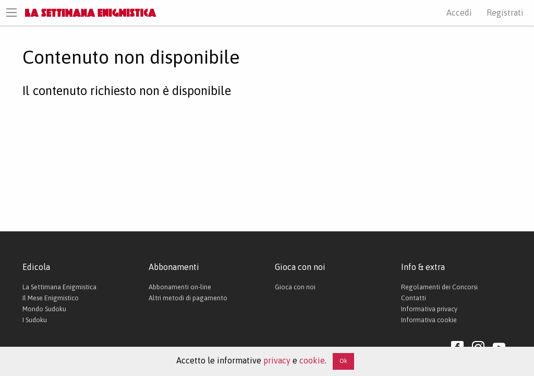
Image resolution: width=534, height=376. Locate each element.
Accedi (459, 12)
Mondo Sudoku (44, 309)
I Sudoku (34, 320)
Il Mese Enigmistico (50, 298)
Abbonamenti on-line (180, 287)
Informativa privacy (429, 309)
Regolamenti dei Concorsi (439, 287)
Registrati (505, 12)
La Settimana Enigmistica (59, 287)
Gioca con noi (295, 287)
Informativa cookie (429, 320)
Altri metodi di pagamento (188, 298)
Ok (343, 361)
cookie (312, 360)
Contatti (413, 298)
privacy (276, 360)
